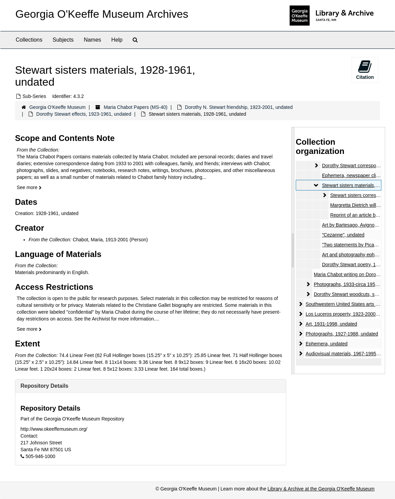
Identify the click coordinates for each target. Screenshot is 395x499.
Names (92, 40)
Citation (365, 69)
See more (29, 187)
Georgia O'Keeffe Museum (57, 107)
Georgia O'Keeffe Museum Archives (101, 14)
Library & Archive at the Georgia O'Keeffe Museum (321, 488)
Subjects (63, 40)
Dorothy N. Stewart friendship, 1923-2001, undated (239, 107)
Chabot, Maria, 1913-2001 (100, 239)
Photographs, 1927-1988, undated (342, 334)
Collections (29, 40)
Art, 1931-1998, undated (331, 324)
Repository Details (44, 386)
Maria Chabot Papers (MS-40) (135, 107)
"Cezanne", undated (343, 235)
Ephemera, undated (327, 343)
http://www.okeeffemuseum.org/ (53, 429)
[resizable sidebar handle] (293, 250)
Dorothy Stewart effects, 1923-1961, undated (83, 114)
